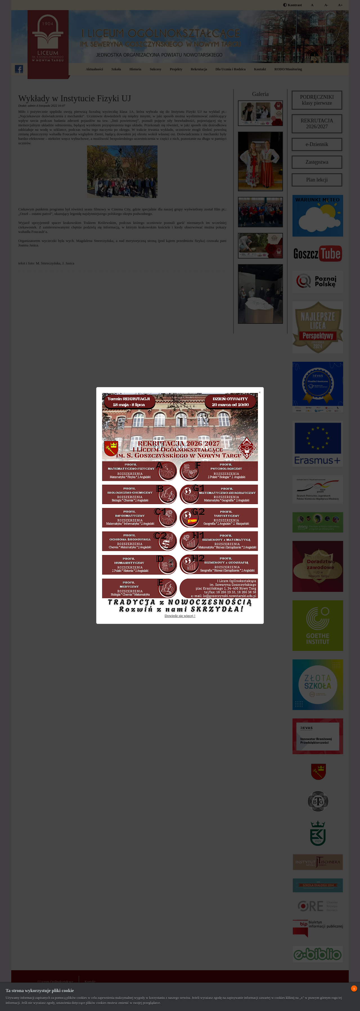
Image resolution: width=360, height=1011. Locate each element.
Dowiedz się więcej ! (180, 616)
